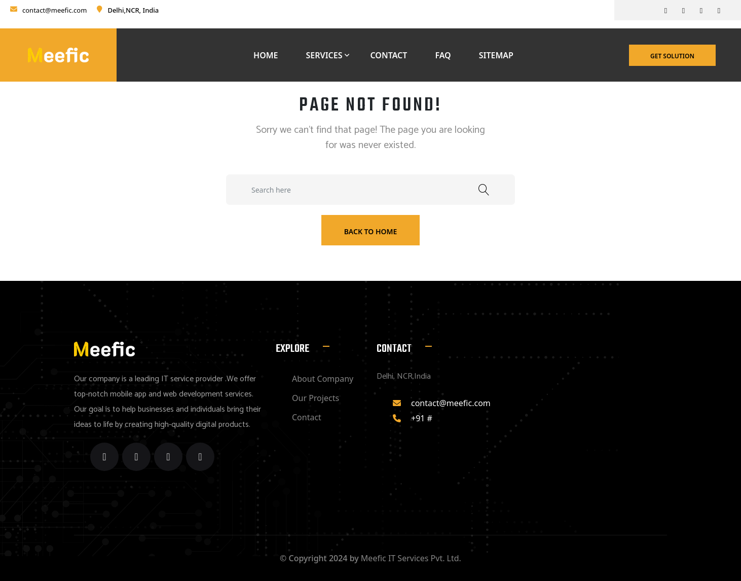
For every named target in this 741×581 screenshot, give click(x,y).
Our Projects (315, 398)
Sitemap (496, 55)
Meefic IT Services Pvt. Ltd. (411, 558)
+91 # (421, 418)
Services (324, 55)
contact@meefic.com (54, 10)
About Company (322, 378)
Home (265, 55)
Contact (388, 55)
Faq (443, 55)
